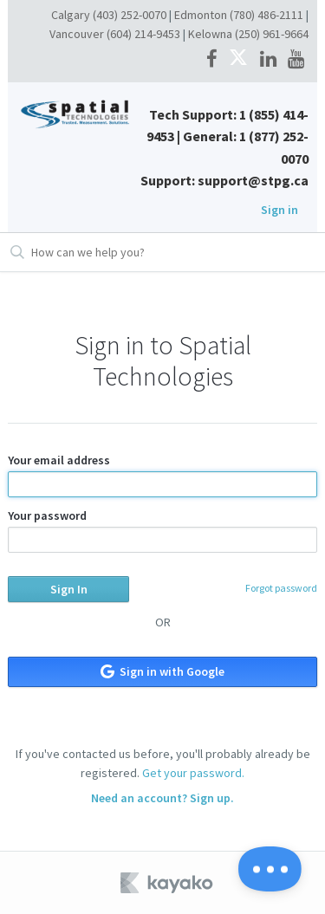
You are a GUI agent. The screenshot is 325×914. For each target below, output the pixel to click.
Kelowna (210, 34)
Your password (162, 530)
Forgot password (281, 587)
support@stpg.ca (253, 180)
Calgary (70, 15)
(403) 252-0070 (129, 15)
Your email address (162, 474)
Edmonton (200, 15)
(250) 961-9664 (272, 34)
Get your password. (193, 773)
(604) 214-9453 (143, 34)
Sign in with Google (162, 671)
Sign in (279, 209)
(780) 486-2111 (266, 15)
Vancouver (76, 34)
